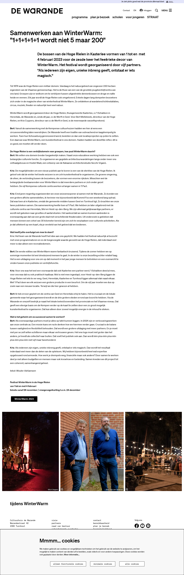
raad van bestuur (61, 526)
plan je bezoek (101, 526)
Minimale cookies (103, 564)
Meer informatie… (71, 554)
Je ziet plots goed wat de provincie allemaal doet (147, 1)
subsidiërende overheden (65, 529)
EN (135, 10)
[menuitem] (80, 17)
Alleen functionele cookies (68, 564)
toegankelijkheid (102, 529)
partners (56, 523)
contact (126, 10)
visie (54, 520)
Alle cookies (132, 564)
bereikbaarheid (101, 523)
